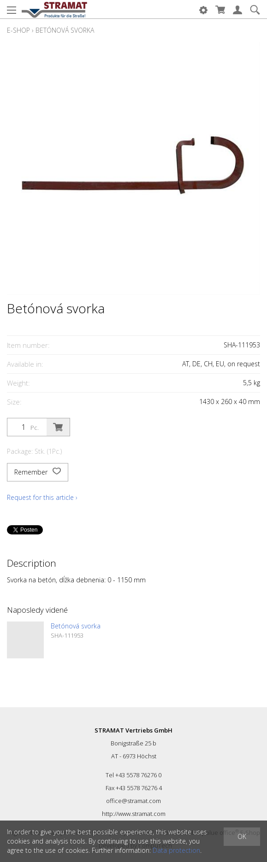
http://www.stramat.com (134, 813)
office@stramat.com (133, 801)
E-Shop (18, 30)
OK (241, 836)
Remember (37, 472)
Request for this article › (42, 497)
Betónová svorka (65, 30)
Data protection (176, 850)
